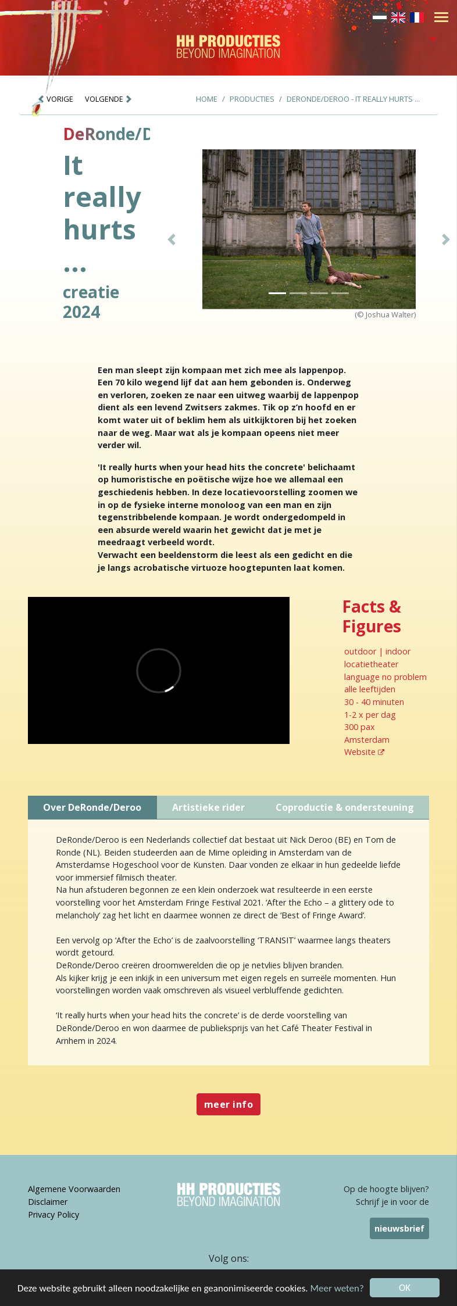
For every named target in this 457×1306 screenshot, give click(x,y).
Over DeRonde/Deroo (92, 807)
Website (364, 751)
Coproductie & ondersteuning (345, 807)
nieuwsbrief (399, 1228)
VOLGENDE (109, 99)
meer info (228, 1104)
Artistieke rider (208, 807)
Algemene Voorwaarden (74, 1188)
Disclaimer (47, 1201)
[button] (172, 239)
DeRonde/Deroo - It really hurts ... (353, 99)
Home (206, 99)
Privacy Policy (53, 1214)
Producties (252, 99)
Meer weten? (337, 1288)
